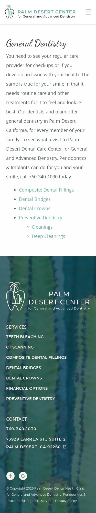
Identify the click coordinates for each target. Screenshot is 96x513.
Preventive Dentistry (40, 217)
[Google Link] (23, 476)
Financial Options (27, 389)
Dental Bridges (35, 199)
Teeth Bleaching (25, 337)
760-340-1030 (21, 429)
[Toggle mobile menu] (88, 12)
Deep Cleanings (48, 236)
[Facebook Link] (10, 476)
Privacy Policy (66, 500)
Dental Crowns (34, 208)
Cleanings (42, 227)
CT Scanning (20, 347)
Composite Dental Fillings (46, 190)
